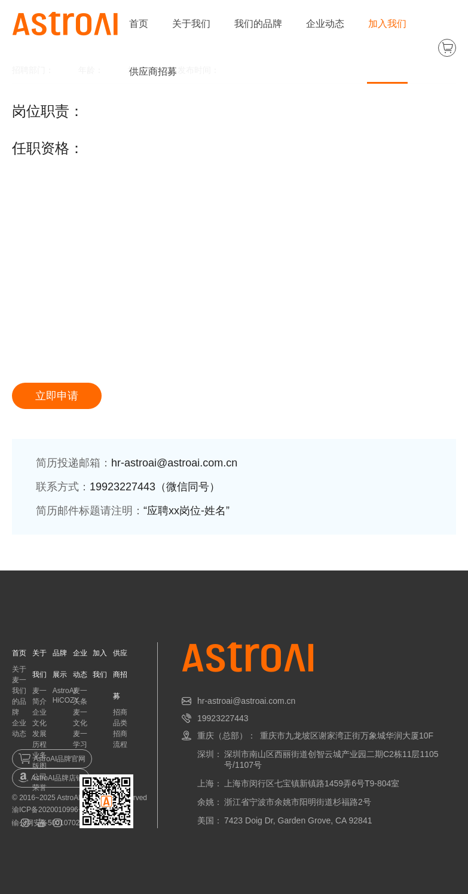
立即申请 (56, 396)
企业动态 (325, 24)
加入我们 (387, 24)
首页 (138, 24)
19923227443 (223, 718)
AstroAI (64, 690)
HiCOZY (66, 700)
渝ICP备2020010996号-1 (51, 809)
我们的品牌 (258, 24)
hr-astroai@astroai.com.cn (246, 701)
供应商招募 (153, 71)
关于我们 (191, 24)
